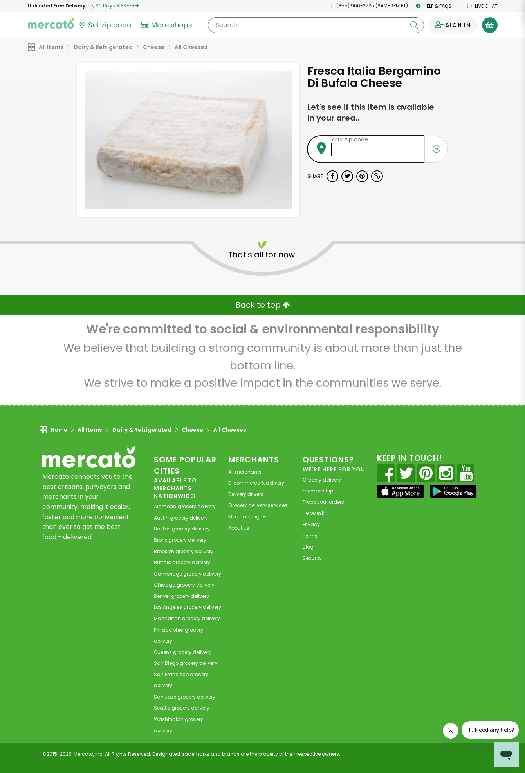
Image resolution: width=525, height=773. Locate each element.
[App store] (400, 491)
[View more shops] (168, 25)
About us (238, 528)
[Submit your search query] (414, 25)
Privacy (311, 524)
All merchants (245, 472)
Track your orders (323, 502)
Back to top (262, 304)
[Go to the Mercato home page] (51, 23)
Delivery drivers (245, 494)
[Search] (316, 25)
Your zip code (349, 139)
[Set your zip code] (104, 25)
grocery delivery (185, 506)
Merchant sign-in (249, 516)
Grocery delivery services (257, 505)
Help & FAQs (433, 6)
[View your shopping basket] (490, 25)
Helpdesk (313, 513)
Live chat (482, 6)
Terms (310, 535)
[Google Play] (453, 491)
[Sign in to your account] (453, 25)
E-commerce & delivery (256, 483)
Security (312, 558)
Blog (308, 546)
